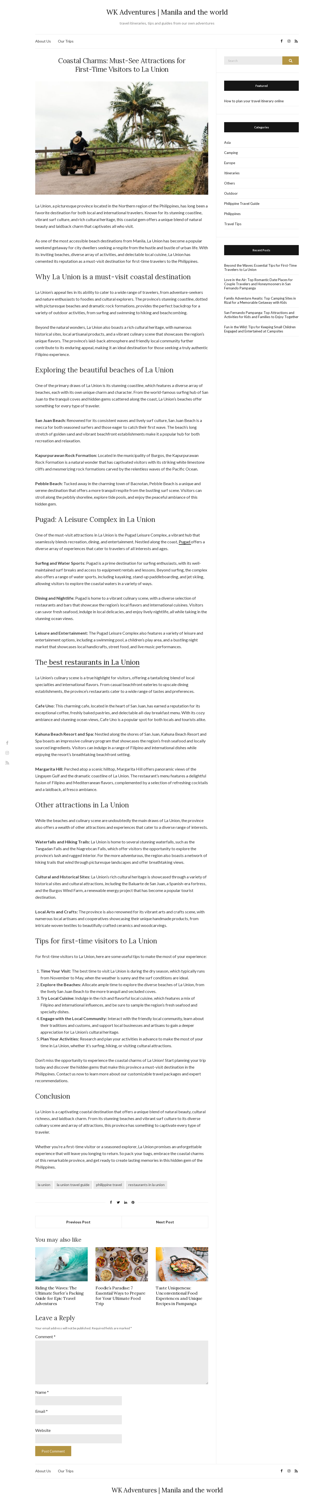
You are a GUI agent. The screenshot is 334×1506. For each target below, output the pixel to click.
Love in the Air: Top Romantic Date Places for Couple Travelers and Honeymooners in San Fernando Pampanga (258, 284)
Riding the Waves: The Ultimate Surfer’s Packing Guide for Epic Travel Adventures (59, 1295)
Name (42, 1392)
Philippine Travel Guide (241, 203)
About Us (43, 41)
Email (41, 1411)
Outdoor (231, 193)
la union (44, 1184)
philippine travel (109, 1184)
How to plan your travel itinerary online (254, 101)
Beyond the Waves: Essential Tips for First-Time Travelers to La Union (260, 267)
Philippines (232, 214)
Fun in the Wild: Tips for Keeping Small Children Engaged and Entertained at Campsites (260, 329)
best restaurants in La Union (93, 662)
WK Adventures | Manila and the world (167, 12)
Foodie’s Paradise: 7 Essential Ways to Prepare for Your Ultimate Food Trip (120, 1295)
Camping (231, 153)
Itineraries (232, 173)
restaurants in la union (146, 1184)
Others (229, 183)
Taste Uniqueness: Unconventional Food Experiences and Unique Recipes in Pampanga (179, 1295)
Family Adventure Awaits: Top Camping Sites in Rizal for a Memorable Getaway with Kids (260, 300)
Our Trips (66, 41)
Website (43, 1430)
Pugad (185, 541)
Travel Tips (232, 224)
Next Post (165, 1222)
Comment (45, 1336)
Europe (229, 163)
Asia (227, 142)
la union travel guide (73, 1184)
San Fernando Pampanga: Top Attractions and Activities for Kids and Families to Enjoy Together (261, 315)
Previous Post (78, 1222)
